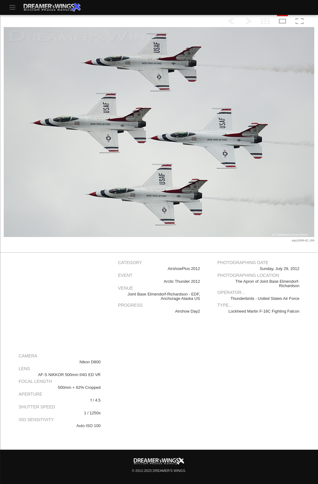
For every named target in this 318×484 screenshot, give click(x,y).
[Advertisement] (59, 301)
